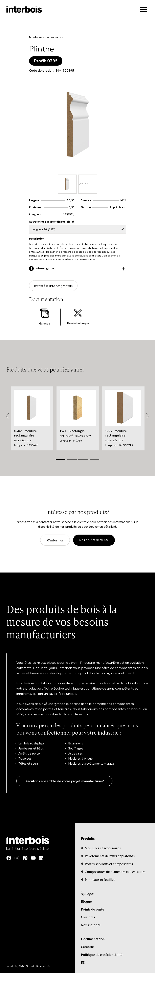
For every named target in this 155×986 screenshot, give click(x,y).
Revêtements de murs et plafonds (110, 856)
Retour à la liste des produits (53, 286)
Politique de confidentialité (102, 955)
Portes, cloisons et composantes (109, 864)
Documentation (93, 939)
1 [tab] (60, 459)
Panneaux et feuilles (100, 879)
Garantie (87, 947)
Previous (7, 416)
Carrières (88, 917)
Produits (88, 838)
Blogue (86, 901)
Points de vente (92, 909)
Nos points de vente (94, 540)
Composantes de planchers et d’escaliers (115, 872)
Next (147, 416)
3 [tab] (83, 460)
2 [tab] (72, 460)
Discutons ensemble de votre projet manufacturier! (64, 781)
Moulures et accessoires (46, 37)
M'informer (55, 540)
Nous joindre (91, 925)
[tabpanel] (32, 418)
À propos (87, 893)
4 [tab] (94, 460)
